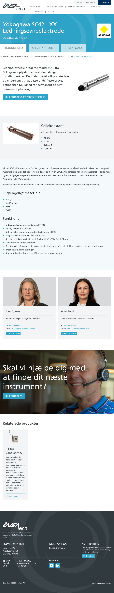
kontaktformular (57, 548)
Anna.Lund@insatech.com (78, 329)
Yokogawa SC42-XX (84, 56)
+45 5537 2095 (24, 560)
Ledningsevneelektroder (61, 56)
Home (5, 56)
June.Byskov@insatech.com (23, 329)
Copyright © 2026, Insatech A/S (14, 583)
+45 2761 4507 (70, 325)
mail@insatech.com (26, 563)
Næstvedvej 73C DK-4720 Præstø (10, 552)
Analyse (28, 56)
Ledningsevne (41, 56)
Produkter (16, 56)
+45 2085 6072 (15, 325)
